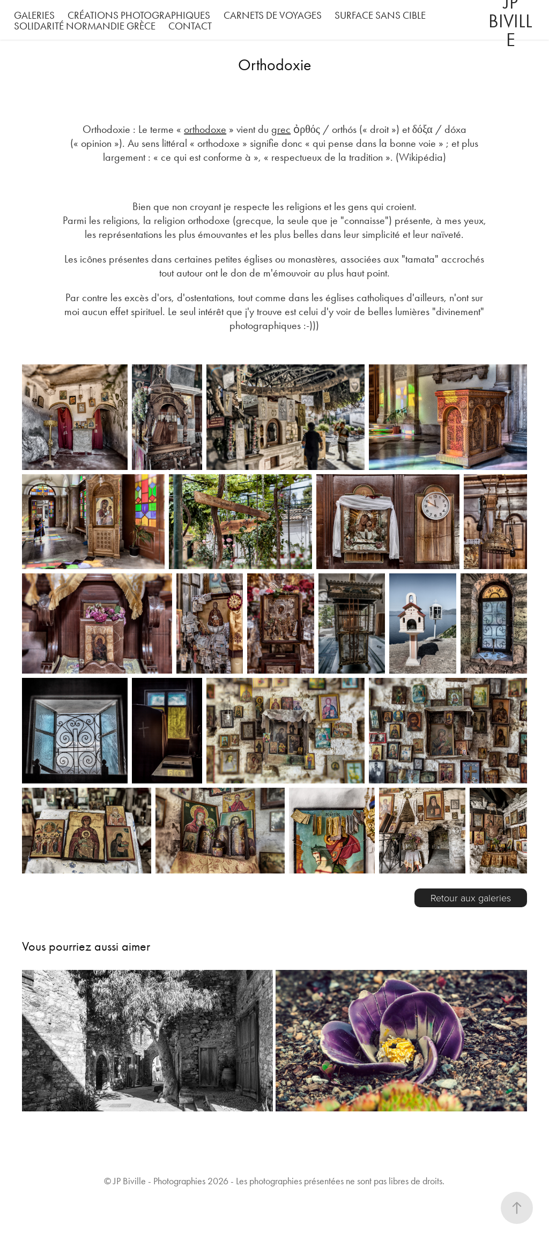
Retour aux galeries (471, 897)
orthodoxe (205, 129)
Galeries (34, 15)
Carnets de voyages (273, 15)
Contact (190, 26)
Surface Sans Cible (380, 15)
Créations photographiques (139, 15)
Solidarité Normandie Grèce (84, 26)
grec (281, 129)
